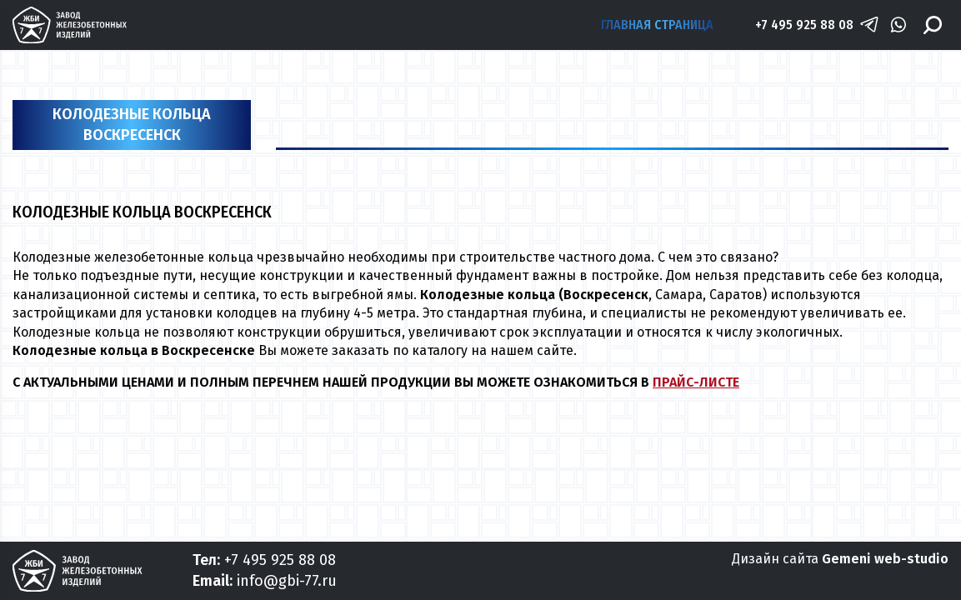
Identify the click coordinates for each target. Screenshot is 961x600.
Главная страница (657, 24)
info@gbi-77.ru (287, 581)
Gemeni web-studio (885, 559)
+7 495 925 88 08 (804, 24)
